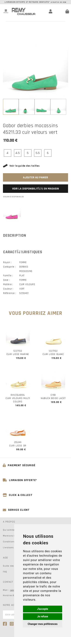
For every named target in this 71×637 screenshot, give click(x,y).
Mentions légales (12, 535)
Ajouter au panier (35, 177)
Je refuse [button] (42, 616)
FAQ (5, 571)
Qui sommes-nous (12, 530)
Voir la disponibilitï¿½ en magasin (35, 189)
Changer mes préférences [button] (43, 624)
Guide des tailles (12, 566)
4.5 (17, 153)
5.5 (38, 153)
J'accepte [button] (42, 608)
